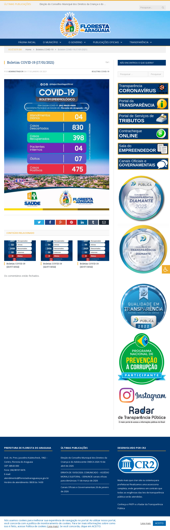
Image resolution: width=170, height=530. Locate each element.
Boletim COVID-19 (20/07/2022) (89, 262)
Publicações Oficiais (106, 38)
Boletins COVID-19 (100, 68)
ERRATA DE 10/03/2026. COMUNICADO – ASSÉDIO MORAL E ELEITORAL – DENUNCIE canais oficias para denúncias (85, 473)
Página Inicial (27, 38)
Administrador (15, 68)
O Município (50, 38)
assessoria (153, 481)
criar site (137, 476)
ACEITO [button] (159, 523)
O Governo (75, 38)
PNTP (131, 500)
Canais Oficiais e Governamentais (78, 483)
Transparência (138, 38)
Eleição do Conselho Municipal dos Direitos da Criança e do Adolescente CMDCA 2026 (74, 4)
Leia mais (53, 526)
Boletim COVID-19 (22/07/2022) (52, 262)
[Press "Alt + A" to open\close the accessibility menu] (166, 269)
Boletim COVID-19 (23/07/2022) (15, 262)
